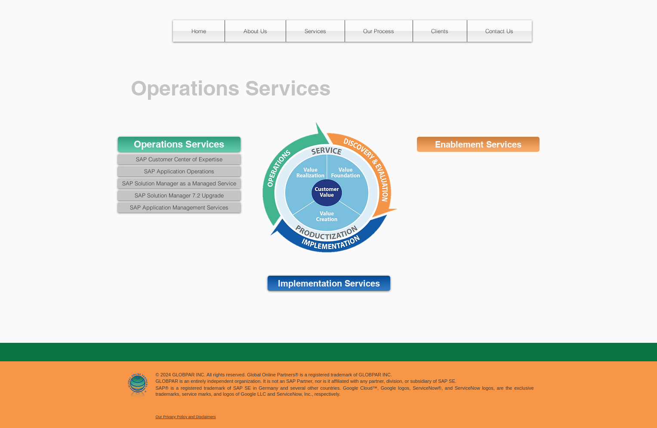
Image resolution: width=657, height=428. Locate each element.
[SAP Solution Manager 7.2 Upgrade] (179, 195)
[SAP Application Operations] (179, 171)
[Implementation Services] (329, 283)
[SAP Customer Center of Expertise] (179, 159)
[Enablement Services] (478, 144)
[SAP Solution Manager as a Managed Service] (179, 183)
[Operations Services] (179, 144)
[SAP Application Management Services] (179, 207)
